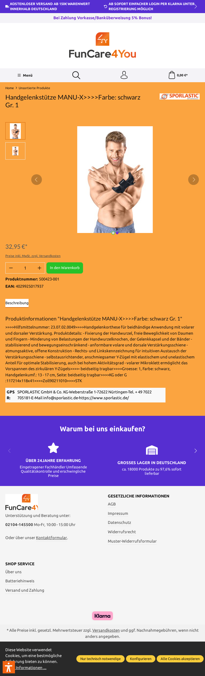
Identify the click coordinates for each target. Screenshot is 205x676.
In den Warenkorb (65, 268)
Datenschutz (119, 522)
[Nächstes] (193, 179)
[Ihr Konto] (124, 75)
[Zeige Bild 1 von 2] (113, 233)
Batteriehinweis (19, 581)
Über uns (13, 572)
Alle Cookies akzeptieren (180, 659)
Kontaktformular (51, 538)
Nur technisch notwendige (100, 659)
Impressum (118, 513)
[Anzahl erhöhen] (39, 268)
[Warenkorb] (178, 75)
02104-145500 (19, 525)
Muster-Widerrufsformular (132, 541)
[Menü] (24, 75)
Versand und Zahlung (24, 590)
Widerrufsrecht (122, 532)
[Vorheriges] (36, 179)
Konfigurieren (140, 659)
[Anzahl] (25, 268)
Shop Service (19, 564)
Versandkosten (106, 630)
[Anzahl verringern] (11, 268)
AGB (112, 504)
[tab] (17, 303)
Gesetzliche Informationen (138, 497)
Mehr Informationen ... (25, 667)
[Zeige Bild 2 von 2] (117, 233)
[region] (102, 179)
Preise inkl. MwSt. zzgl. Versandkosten (33, 256)
